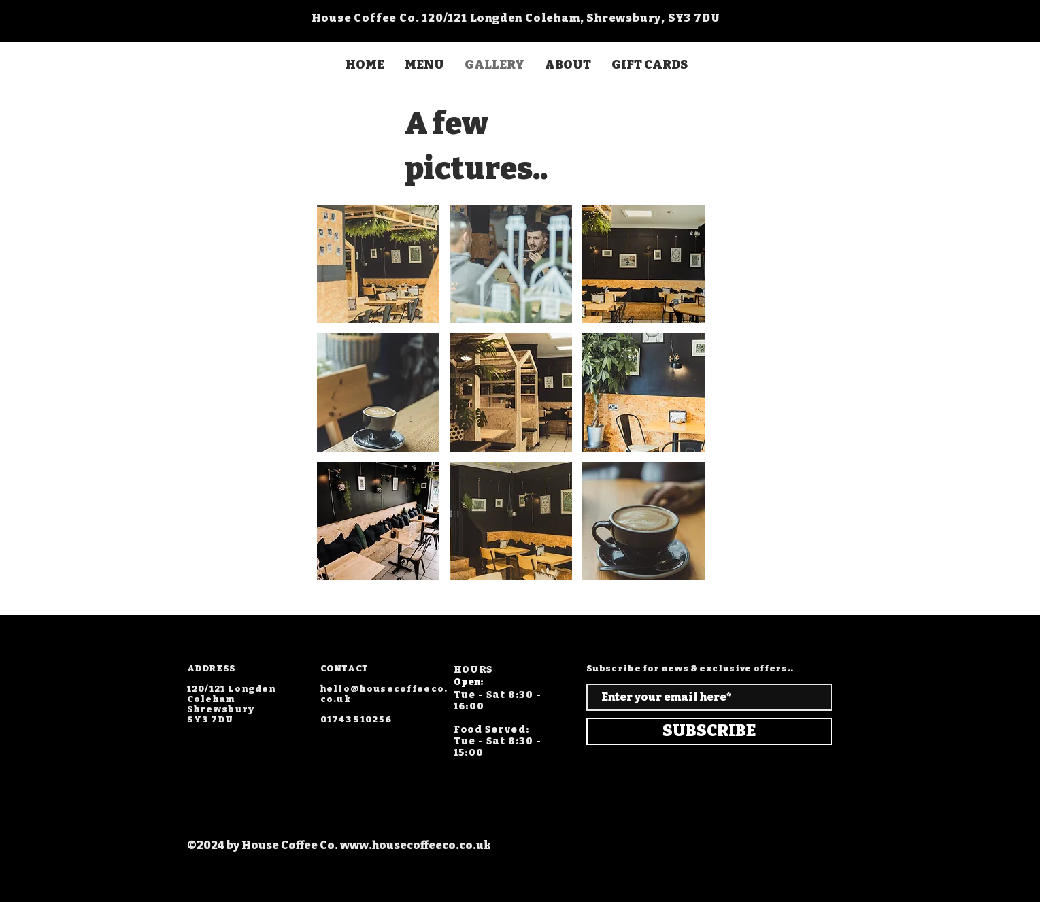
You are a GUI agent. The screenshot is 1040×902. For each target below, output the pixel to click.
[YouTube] (263, 650)
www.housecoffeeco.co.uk (415, 845)
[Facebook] (163, 650)
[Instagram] (130, 650)
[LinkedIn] (230, 650)
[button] (378, 264)
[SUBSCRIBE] (709, 731)
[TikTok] (297, 650)
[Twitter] (197, 650)
